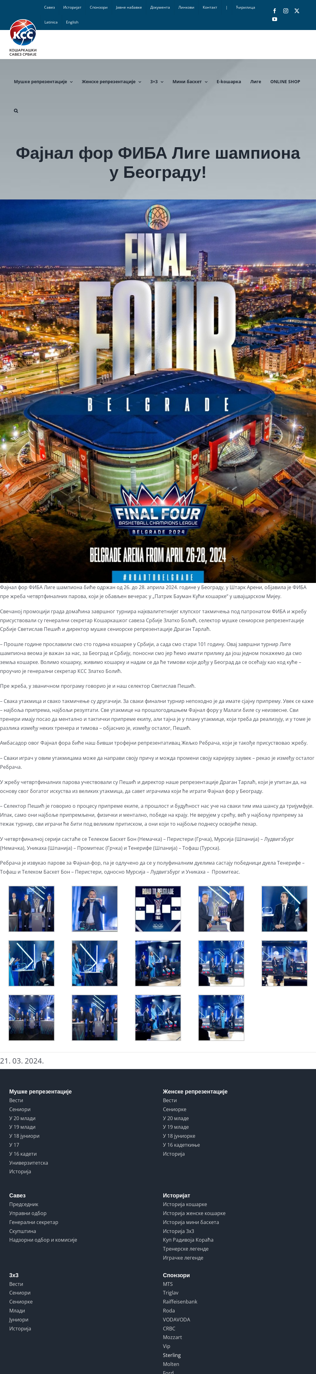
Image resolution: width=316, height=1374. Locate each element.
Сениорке (174, 1109)
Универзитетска (28, 1162)
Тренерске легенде (186, 1248)
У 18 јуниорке (179, 1135)
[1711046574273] (158, 391)
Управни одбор (28, 1213)
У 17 (14, 1144)
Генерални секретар (33, 1222)
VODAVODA (176, 1319)
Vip (166, 1346)
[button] (16, 110)
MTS (168, 1284)
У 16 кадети (23, 1153)
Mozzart (172, 1337)
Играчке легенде (183, 1257)
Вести (16, 1100)
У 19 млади (22, 1127)
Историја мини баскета (191, 1222)
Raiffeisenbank (180, 1301)
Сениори (20, 1109)
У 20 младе (176, 1118)
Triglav (170, 1292)
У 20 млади (22, 1118)
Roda (169, 1310)
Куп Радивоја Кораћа (188, 1239)
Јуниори (18, 1319)
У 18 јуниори (24, 1135)
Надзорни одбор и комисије (43, 1239)
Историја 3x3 (178, 1231)
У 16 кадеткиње (181, 1144)
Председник (23, 1204)
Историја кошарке (185, 1204)
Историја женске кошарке (194, 1213)
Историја (20, 1171)
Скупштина (22, 1231)
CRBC (169, 1328)
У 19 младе (176, 1127)
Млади (17, 1310)
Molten (171, 1364)
